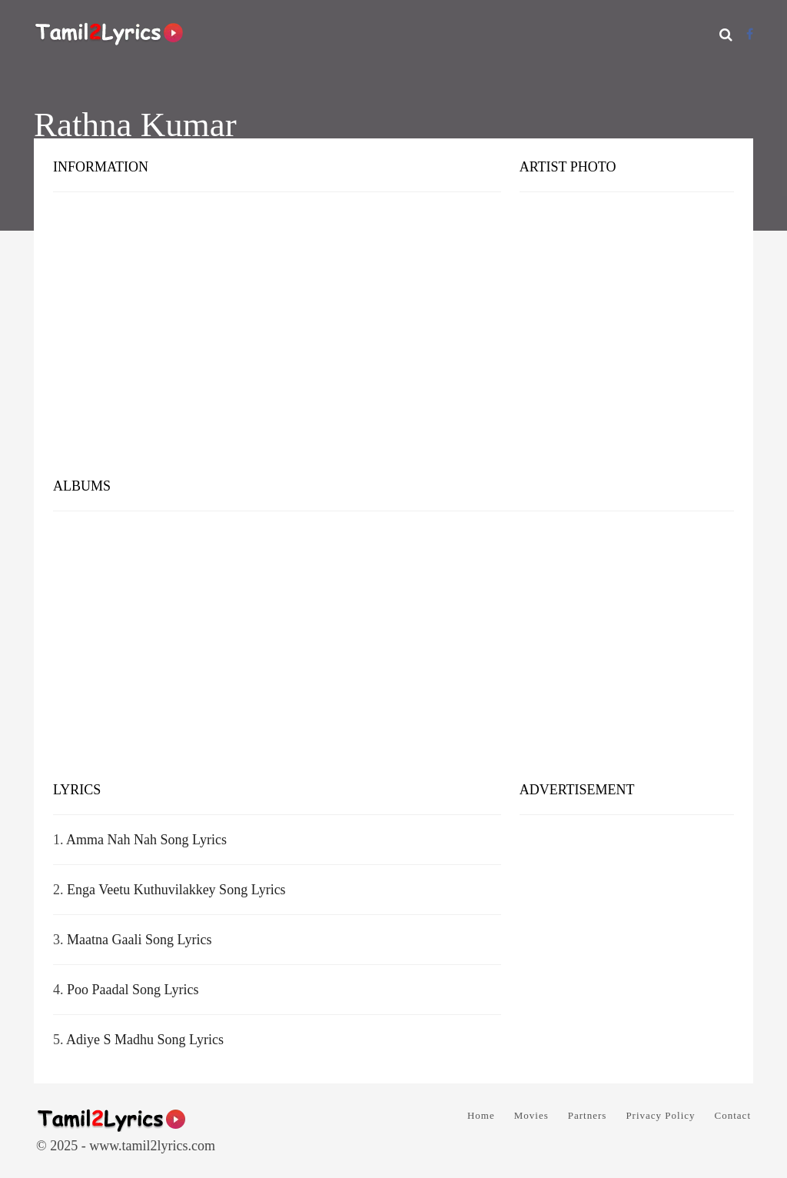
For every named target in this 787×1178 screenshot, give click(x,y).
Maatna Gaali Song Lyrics (139, 939)
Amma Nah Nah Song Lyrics (146, 839)
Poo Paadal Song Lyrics (133, 989)
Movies (531, 1115)
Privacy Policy (660, 1115)
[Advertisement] (393, 346)
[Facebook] (749, 34)
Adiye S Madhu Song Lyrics (145, 1039)
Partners (587, 1115)
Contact (733, 1115)
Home (481, 1115)
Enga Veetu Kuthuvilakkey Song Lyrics (176, 889)
